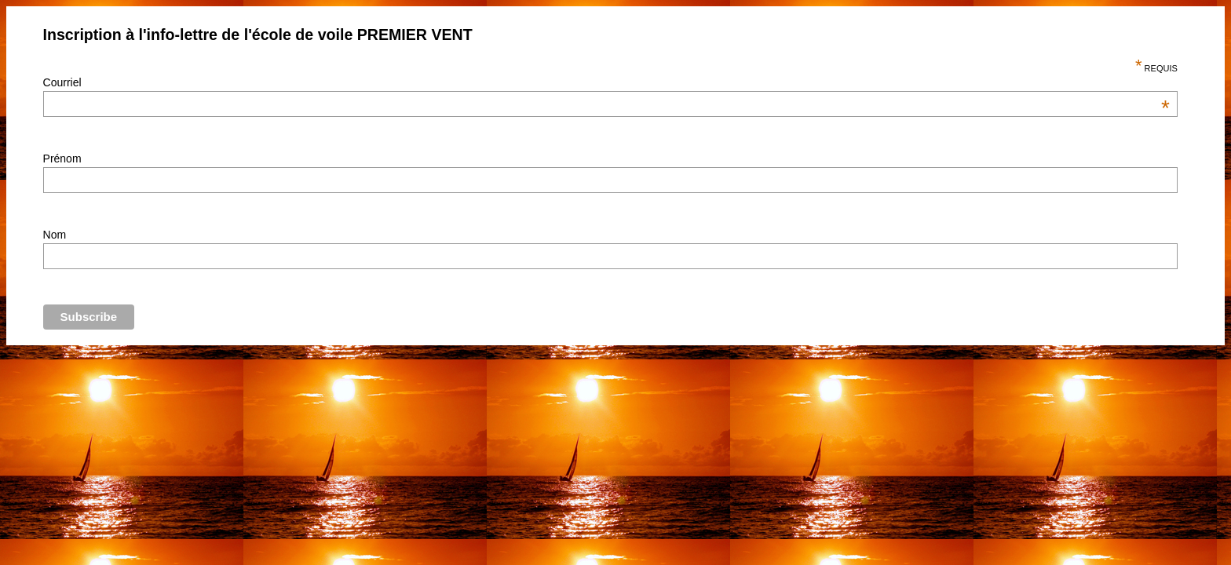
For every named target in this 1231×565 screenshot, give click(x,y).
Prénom (62, 158)
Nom (55, 234)
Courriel (606, 82)
